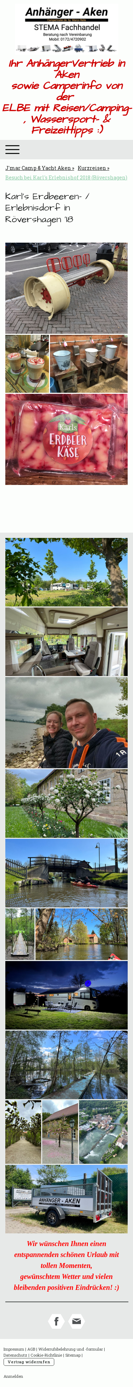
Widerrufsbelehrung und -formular (70, 1349)
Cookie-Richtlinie (46, 1355)
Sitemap (73, 1355)
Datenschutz (15, 1355)
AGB (31, 1349)
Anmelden (13, 1376)
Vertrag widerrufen (28, 1361)
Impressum (14, 1349)
